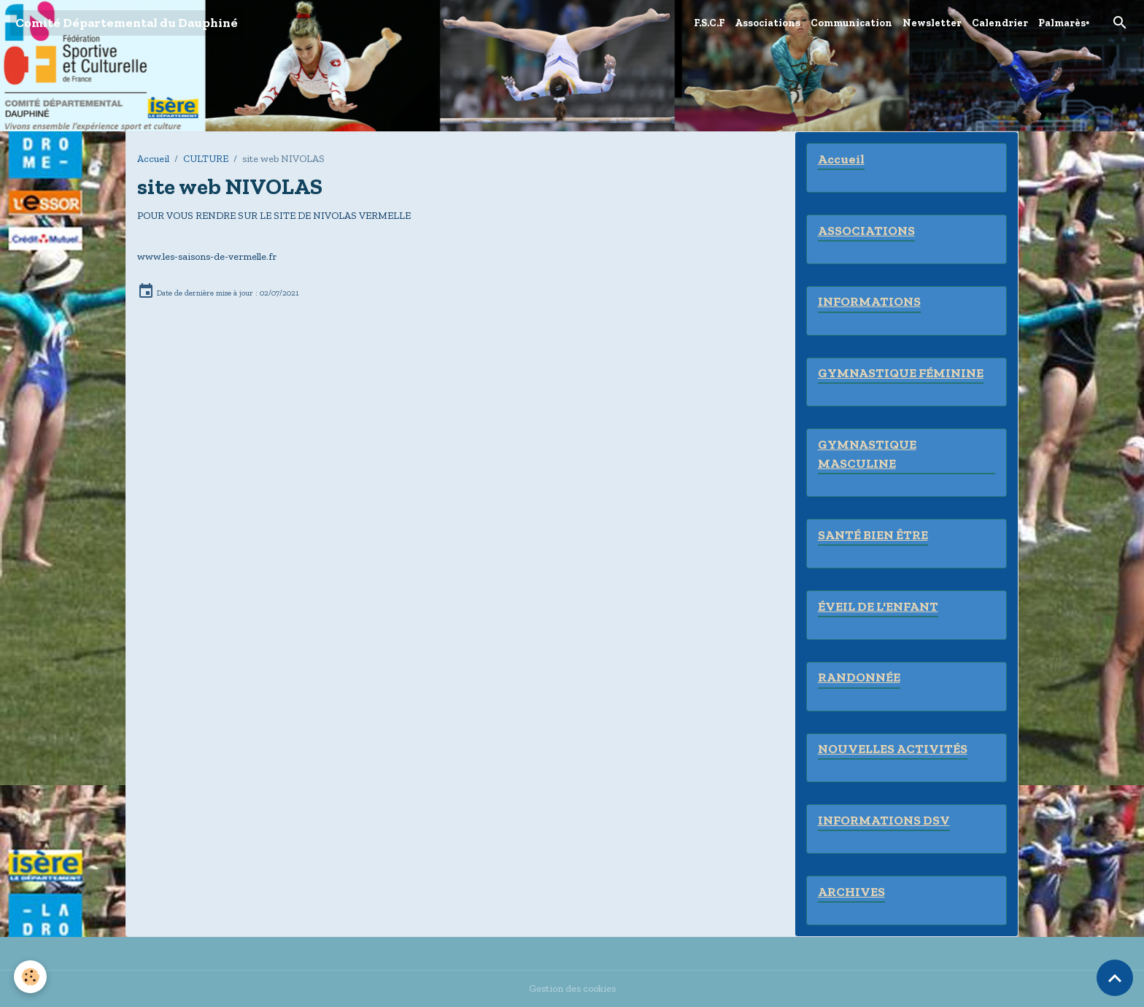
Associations (767, 23)
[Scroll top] (1115, 978)
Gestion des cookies (572, 988)
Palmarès (1062, 23)
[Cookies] (31, 976)
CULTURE (205, 159)
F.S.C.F (709, 23)
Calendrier (1000, 23)
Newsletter (932, 23)
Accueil (153, 159)
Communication (851, 23)
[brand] (126, 23)
